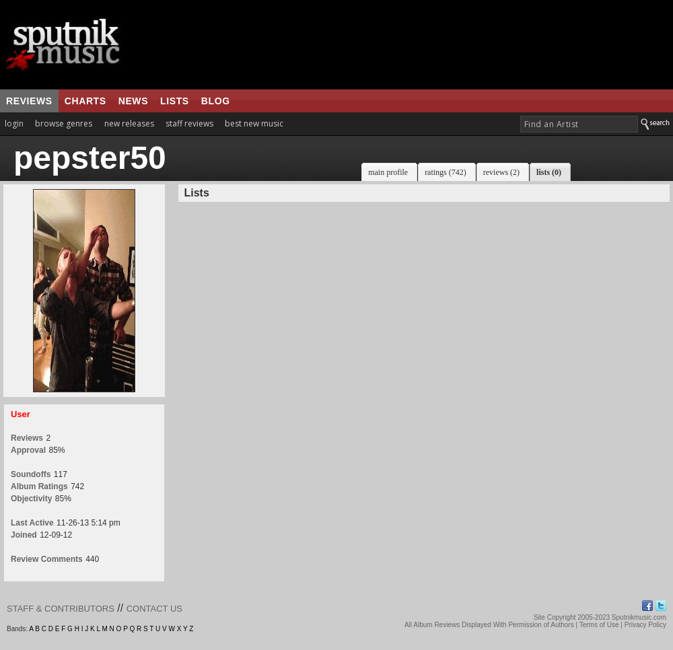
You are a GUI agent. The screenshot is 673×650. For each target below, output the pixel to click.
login (14, 123)
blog (215, 101)
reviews (29, 101)
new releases (129, 123)
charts (85, 101)
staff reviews (189, 123)
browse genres (63, 123)
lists (174, 101)
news (133, 101)
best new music (254, 123)
